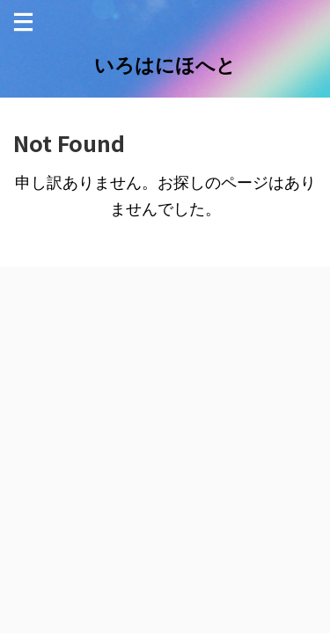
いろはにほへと (165, 65)
